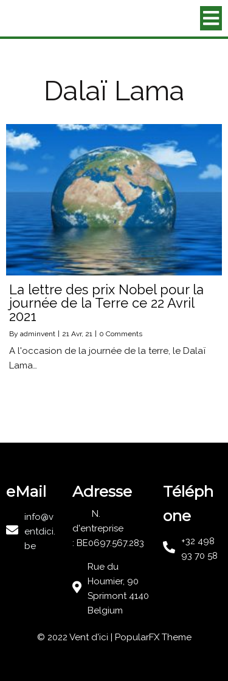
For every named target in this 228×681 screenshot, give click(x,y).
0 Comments (120, 334)
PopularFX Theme (153, 637)
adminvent (37, 334)
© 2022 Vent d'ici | (76, 637)
